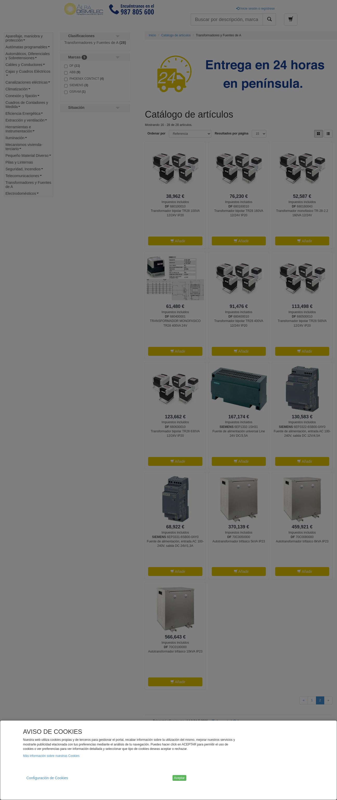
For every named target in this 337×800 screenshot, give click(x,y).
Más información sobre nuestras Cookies (51, 756)
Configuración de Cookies (47, 778)
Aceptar (179, 778)
